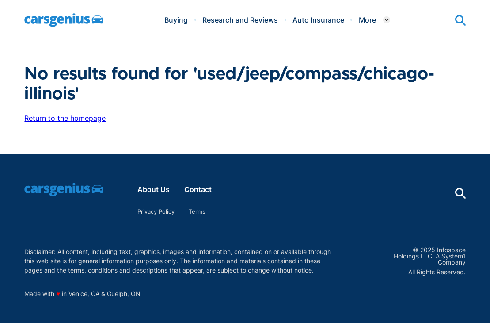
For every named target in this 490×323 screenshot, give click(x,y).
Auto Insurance (318, 20)
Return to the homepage (65, 118)
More (367, 20)
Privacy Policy (156, 211)
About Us (153, 189)
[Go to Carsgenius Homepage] (63, 20)
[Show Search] (460, 20)
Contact (198, 189)
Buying (176, 20)
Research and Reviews (240, 20)
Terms (197, 211)
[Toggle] (387, 19)
